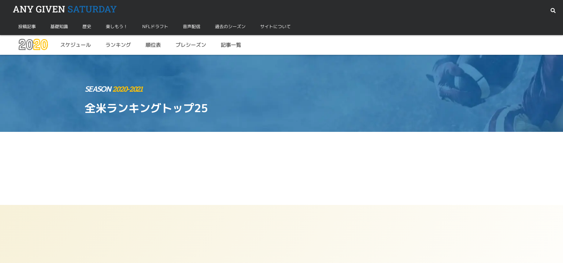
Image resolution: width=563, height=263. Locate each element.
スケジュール (75, 44)
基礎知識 (59, 26)
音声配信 (191, 26)
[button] (553, 10)
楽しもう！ (117, 26)
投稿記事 (27, 26)
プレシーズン (191, 44)
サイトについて (275, 26)
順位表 (153, 44)
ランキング (118, 44)
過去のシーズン (230, 26)
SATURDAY (65, 9)
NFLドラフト (155, 26)
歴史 (86, 26)
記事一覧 (231, 44)
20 (32, 45)
